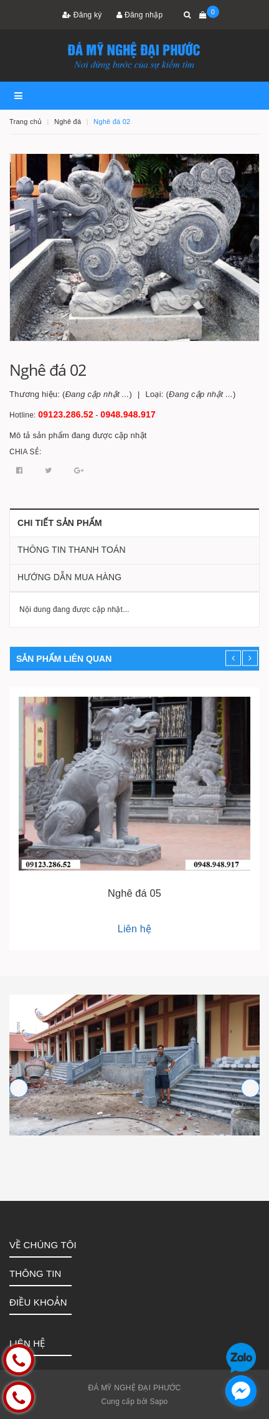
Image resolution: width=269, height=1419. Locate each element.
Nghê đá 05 (134, 893)
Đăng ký (82, 15)
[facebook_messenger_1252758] (241, 1391)
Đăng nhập (139, 15)
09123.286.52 (65, 414)
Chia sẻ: (25, 451)
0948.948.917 (128, 414)
